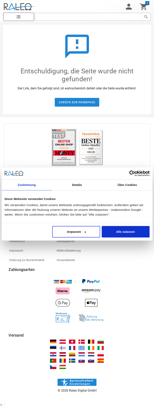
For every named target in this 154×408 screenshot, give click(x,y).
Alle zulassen (125, 231)
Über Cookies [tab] (127, 184)
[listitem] (29, 241)
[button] (128, 6)
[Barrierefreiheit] (77, 382)
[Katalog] (18, 17)
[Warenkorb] (143, 6)
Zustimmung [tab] (27, 184)
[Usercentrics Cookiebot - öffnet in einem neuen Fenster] (132, 173)
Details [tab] (77, 184)
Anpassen (76, 231)
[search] (88, 17)
